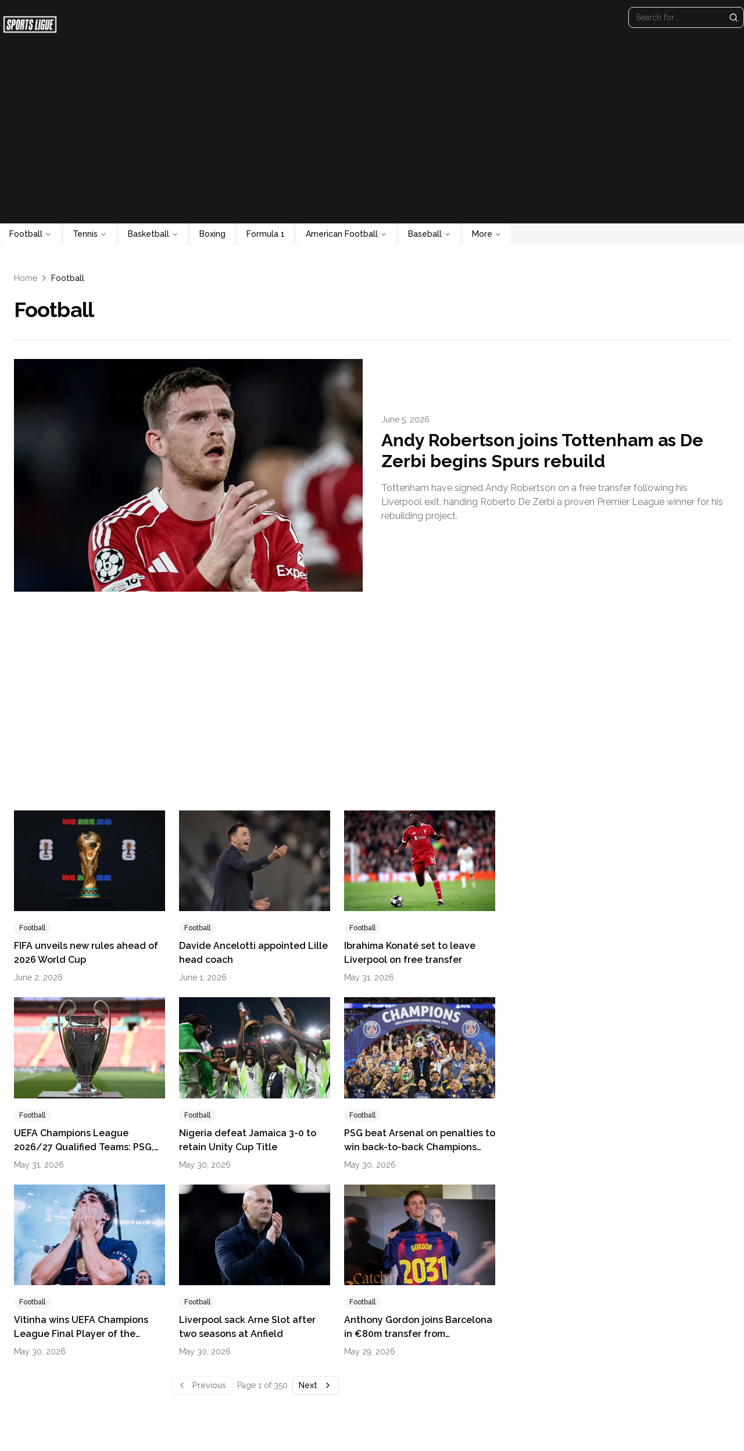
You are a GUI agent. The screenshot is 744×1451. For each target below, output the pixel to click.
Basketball (153, 234)
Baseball (429, 234)
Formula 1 (265, 234)
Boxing (212, 234)
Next (315, 1385)
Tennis (90, 234)
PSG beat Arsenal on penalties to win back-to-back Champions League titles (419, 1147)
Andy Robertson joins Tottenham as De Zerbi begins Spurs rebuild (542, 450)
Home (25, 278)
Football (30, 234)
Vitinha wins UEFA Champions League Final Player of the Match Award (81, 1333)
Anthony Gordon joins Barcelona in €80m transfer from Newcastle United (418, 1333)
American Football (346, 234)
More (487, 234)
